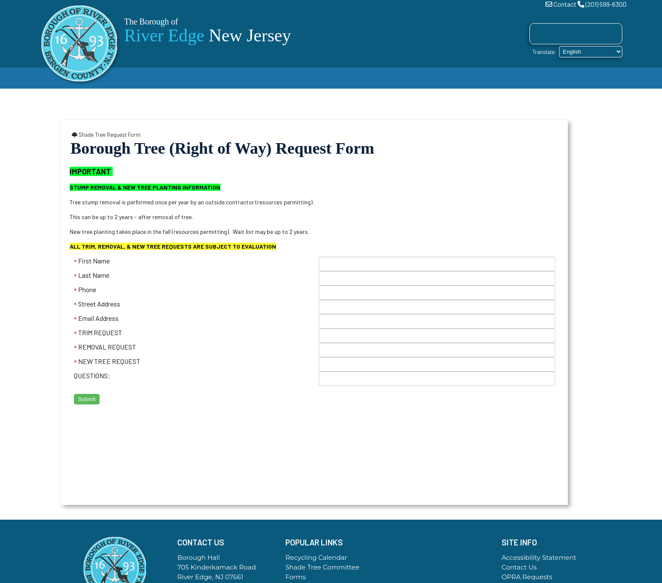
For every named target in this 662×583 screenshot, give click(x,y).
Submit (86, 399)
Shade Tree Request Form (106, 134)
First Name (92, 261)
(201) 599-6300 (606, 4)
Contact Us (519, 567)
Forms (295, 577)
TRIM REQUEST (98, 332)
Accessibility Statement (539, 557)
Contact (564, 4)
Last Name (91, 275)
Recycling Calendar (316, 557)
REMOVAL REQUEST (105, 347)
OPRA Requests (527, 577)
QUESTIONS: (92, 375)
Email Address (96, 318)
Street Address (97, 304)
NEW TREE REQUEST (107, 361)
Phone (85, 289)
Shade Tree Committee (322, 567)
